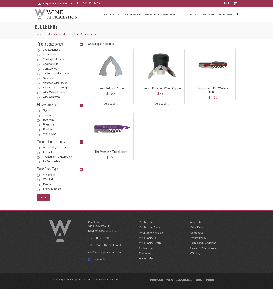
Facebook (96, 259)
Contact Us (197, 232)
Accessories (225, 14)
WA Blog (195, 253)
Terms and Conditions (203, 243)
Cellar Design (111, 14)
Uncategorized (51, 49)
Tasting (47, 115)
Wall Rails (48, 179)
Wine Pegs (49, 175)
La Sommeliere (51, 161)
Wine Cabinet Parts (54, 92)
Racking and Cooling (55, 87)
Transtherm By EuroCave (58, 156)
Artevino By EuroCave (55, 147)
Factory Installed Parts (56, 73)
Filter (44, 197)
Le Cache (48, 152)
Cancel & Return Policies (204, 248)
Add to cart (111, 103)
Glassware (208, 14)
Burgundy (48, 124)
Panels (47, 184)
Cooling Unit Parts (53, 59)
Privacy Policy (198, 238)
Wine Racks (152, 14)
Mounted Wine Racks (55, 83)
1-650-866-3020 (98, 238)
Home (38, 34)
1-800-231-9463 (90, 3)
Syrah (46, 110)
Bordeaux (49, 129)
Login (227, 3)
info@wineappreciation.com (58, 3)
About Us (195, 222)
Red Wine (48, 119)
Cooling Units (132, 14)
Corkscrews (191, 14)
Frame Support (52, 189)
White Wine (49, 134)
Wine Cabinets (171, 14)
